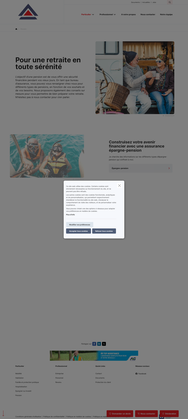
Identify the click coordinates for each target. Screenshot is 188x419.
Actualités (146, 2)
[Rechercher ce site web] (170, 2)
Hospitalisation (21, 387)
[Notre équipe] (165, 14)
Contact (98, 373)
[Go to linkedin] (99, 344)
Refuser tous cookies (104, 231)
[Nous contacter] (148, 14)
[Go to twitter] (104, 344)
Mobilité (18, 373)
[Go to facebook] (94, 344)
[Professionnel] (105, 14)
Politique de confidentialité (53, 416)
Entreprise (59, 373)
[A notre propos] (128, 14)
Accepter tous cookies (78, 231)
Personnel (59, 378)
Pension (18, 395)
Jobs (154, 2)
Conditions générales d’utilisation (28, 416)
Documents (135, 2)
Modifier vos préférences (79, 224)
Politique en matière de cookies (78, 416)
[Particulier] (85, 14)
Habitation (19, 378)
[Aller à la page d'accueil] (39, 12)
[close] (119, 185)
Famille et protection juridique (27, 382)
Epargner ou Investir (23, 391)
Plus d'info (70, 214)
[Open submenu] (93, 14)
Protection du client (103, 382)
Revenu (58, 382)
